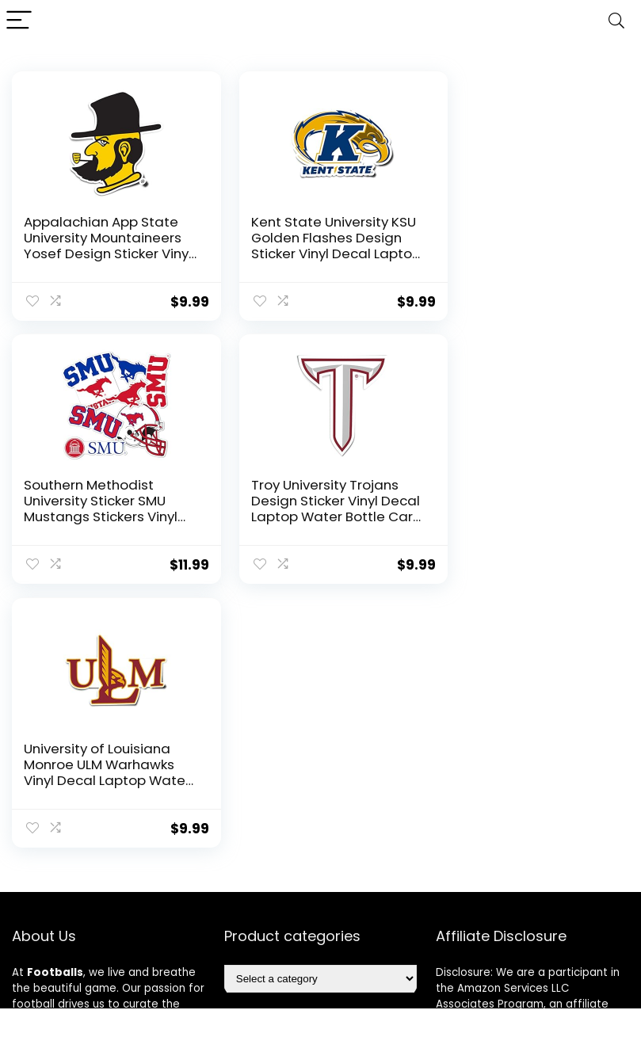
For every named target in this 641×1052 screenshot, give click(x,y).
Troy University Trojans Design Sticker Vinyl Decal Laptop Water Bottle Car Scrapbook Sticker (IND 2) (97, 516)
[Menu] (19, 21)
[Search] (616, 21)
